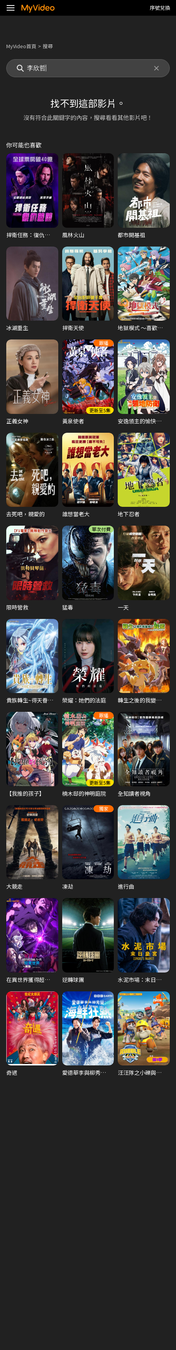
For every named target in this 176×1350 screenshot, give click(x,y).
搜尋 (48, 46)
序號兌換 (160, 7)
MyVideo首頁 (21, 46)
